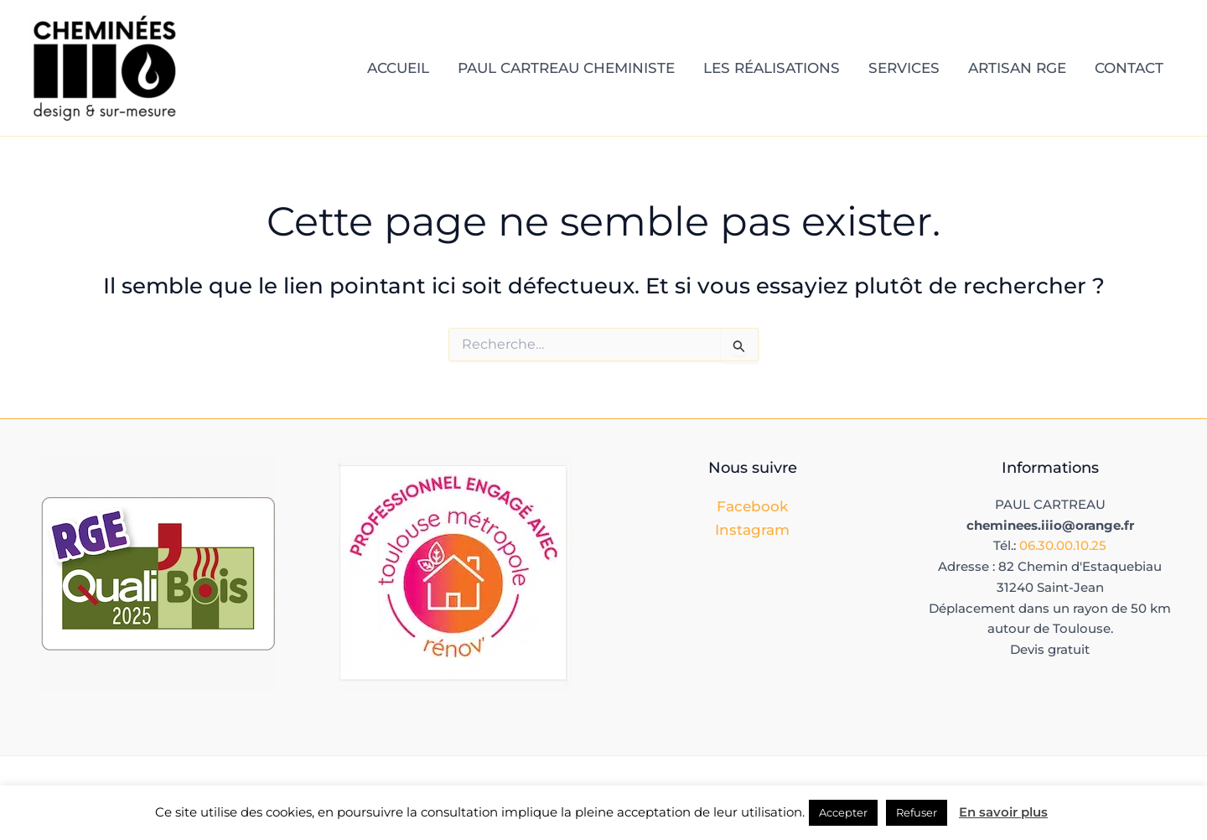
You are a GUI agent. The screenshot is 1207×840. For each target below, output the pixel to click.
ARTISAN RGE (1017, 68)
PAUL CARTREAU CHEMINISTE (566, 68)
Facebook (752, 506)
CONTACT (1129, 68)
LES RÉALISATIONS (771, 68)
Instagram (752, 529)
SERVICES (904, 68)
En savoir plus (1003, 812)
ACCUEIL (398, 68)
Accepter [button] (843, 812)
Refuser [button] (916, 812)
